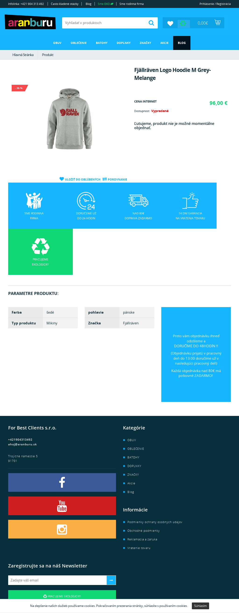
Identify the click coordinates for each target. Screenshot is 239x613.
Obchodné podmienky (143, 484)
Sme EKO (105, 4)
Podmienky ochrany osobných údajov (155, 476)
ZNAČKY (145, 43)
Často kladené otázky (64, 4)
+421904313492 (20, 393)
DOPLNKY (123, 43)
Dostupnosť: (142, 111)
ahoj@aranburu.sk (22, 398)
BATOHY (101, 43)
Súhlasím (200, 606)
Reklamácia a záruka (142, 493)
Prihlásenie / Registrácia (215, 4)
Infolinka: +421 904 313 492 (26, 4)
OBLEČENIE (79, 43)
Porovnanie (117, 179)
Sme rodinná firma (132, 4)
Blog (88, 4)
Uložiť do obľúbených (82, 179)
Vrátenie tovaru (139, 501)
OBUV (57, 43)
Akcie (164, 43)
